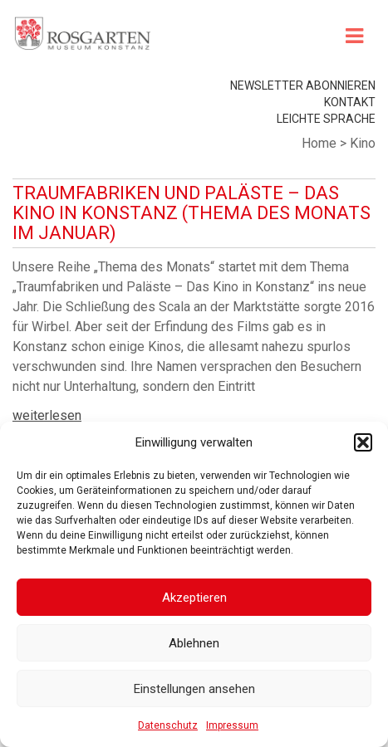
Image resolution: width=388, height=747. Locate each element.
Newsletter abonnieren (303, 85)
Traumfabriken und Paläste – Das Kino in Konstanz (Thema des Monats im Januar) (191, 213)
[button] (363, 442)
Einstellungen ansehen (194, 688)
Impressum (232, 725)
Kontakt (350, 102)
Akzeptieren (194, 597)
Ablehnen (194, 643)
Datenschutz (168, 725)
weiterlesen (46, 415)
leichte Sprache (326, 118)
